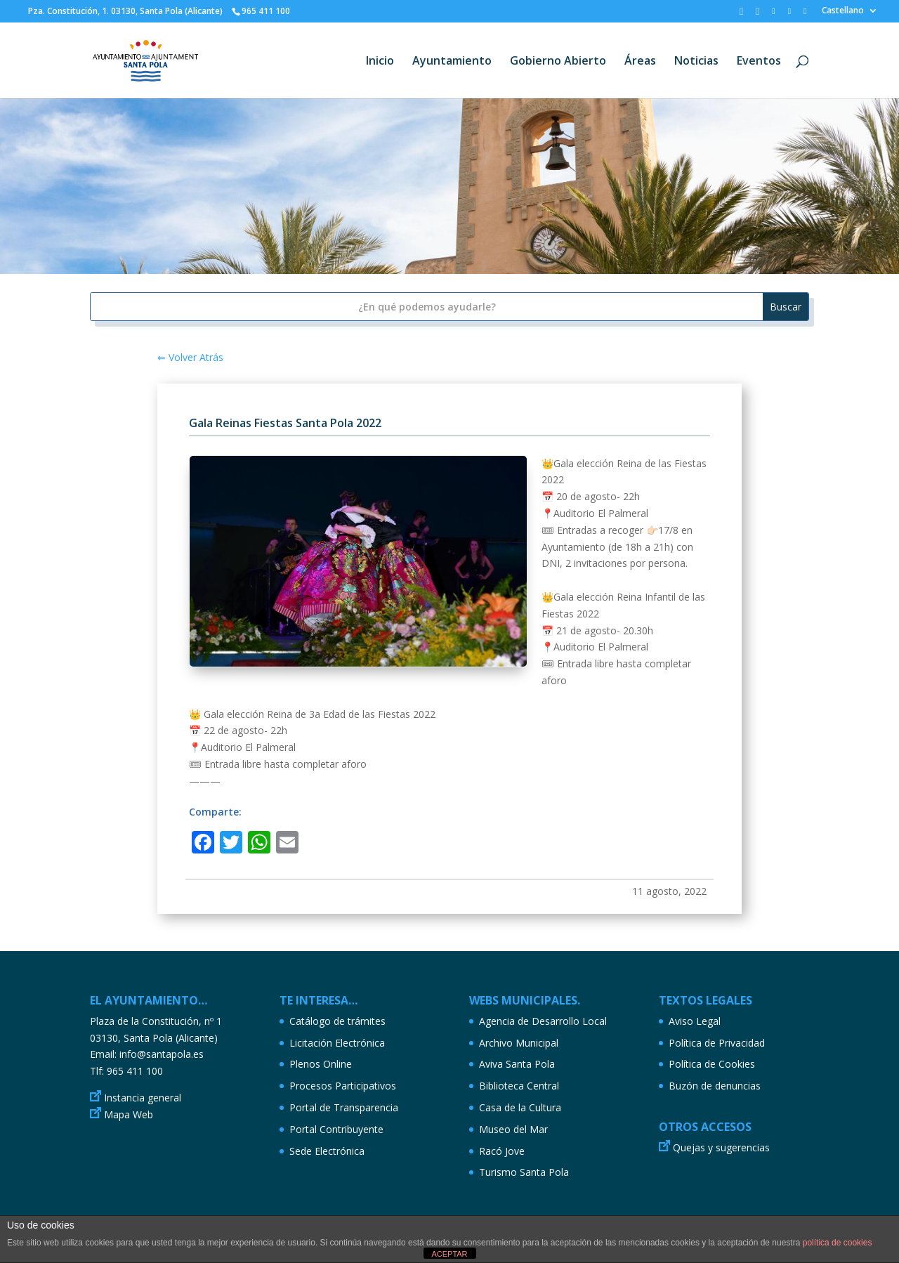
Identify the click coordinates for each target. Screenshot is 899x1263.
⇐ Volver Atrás (190, 357)
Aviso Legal (695, 1021)
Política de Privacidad (717, 1042)
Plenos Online (320, 1064)
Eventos (759, 61)
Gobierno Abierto (558, 61)
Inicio (380, 61)
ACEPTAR (449, 1254)
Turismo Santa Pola (524, 1172)
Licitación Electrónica (337, 1042)
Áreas (640, 61)
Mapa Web (128, 1114)
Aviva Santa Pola (517, 1064)
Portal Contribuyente (336, 1129)
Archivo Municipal (518, 1042)
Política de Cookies (712, 1064)
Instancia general (142, 1097)
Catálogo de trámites (337, 1021)
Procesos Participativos (342, 1085)
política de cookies (837, 1243)
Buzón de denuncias (715, 1085)
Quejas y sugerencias (721, 1147)
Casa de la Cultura (520, 1107)
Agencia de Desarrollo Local (543, 1021)
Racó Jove (502, 1151)
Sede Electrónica (327, 1151)
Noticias (696, 61)
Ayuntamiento (452, 61)
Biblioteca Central (519, 1085)
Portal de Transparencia (343, 1107)
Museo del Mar (513, 1129)
